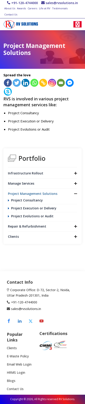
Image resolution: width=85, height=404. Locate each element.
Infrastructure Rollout (25, 173)
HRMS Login (16, 379)
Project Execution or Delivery (33, 208)
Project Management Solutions (32, 193)
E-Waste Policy (18, 363)
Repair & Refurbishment (27, 226)
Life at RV (44, 8)
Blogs (11, 387)
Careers (32, 8)
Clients (13, 236)
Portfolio (32, 158)
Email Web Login (19, 371)
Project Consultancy (27, 200)
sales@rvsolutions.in (62, 3)
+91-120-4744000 (24, 3)
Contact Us (10, 14)
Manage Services (21, 183)
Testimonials (60, 8)
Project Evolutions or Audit (32, 216)
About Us (9, 8)
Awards (21, 8)
